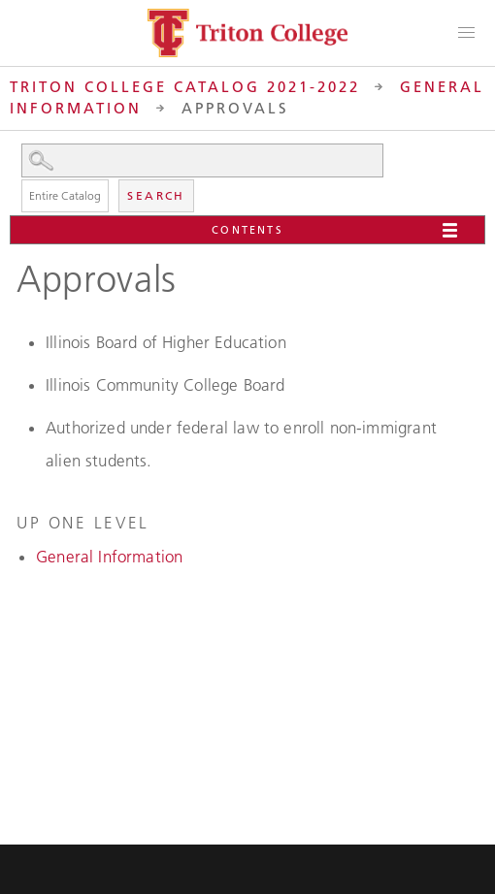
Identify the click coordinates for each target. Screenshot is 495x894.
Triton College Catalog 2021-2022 (185, 87)
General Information (109, 556)
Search (155, 195)
